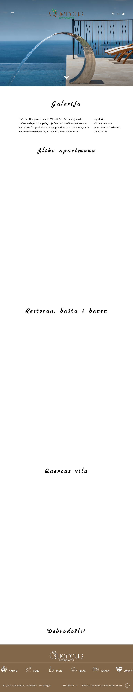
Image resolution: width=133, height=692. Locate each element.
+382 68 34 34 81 (70, 685)
